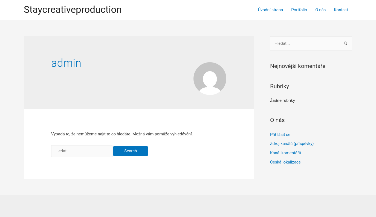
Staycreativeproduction (73, 9)
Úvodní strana (270, 9)
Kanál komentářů (285, 152)
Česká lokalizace (285, 162)
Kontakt (341, 9)
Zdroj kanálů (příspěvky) (292, 143)
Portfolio (299, 9)
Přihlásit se (280, 134)
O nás (320, 9)
